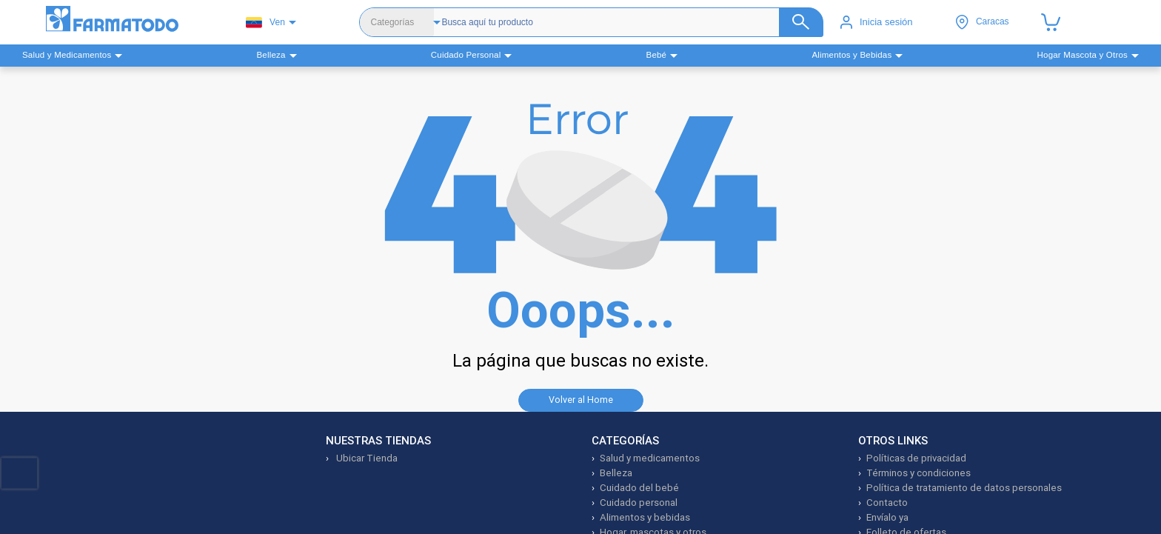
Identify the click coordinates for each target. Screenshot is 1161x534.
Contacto (887, 502)
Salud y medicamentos (650, 458)
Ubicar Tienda (366, 458)
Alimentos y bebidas (645, 517)
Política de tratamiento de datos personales (964, 487)
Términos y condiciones (918, 473)
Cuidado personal (638, 502)
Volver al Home (581, 399)
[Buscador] (619, 22)
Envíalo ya (887, 517)
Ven (265, 22)
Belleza (616, 473)
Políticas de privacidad (916, 458)
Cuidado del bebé (639, 487)
